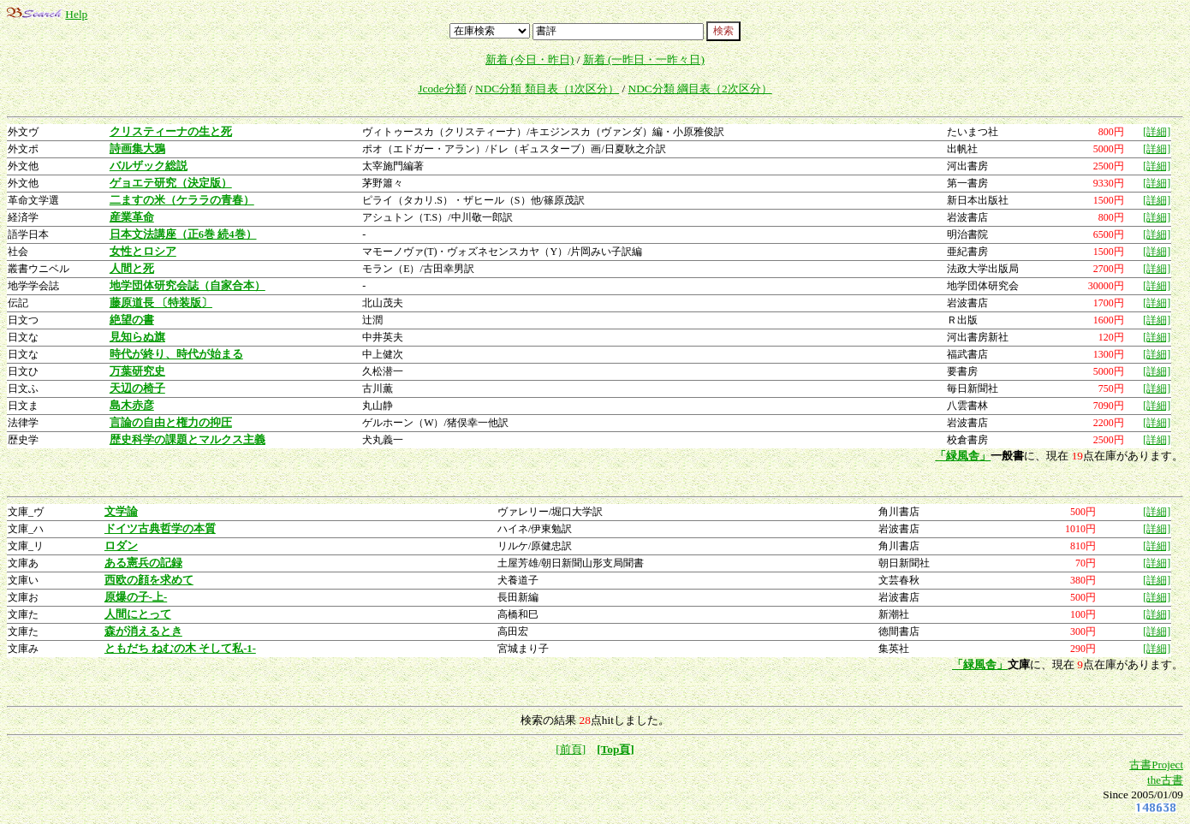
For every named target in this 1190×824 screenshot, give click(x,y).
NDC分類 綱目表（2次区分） (700, 88)
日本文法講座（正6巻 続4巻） (183, 234)
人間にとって (137, 614)
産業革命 (132, 217)
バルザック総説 (148, 166)
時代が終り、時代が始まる (176, 354)
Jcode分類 (442, 88)
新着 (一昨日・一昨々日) (644, 59)
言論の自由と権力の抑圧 (171, 423)
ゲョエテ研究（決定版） (171, 183)
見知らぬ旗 (137, 337)
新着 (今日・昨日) (529, 59)
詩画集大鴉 (137, 149)
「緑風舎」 (963, 455)
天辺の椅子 (137, 388)
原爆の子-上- (135, 597)
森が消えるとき (143, 631)
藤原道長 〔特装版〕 (161, 303)
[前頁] (571, 749)
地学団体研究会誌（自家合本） (187, 286)
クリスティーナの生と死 (171, 132)
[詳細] (1156, 132)
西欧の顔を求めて (148, 580)
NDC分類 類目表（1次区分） (547, 88)
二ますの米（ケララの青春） (182, 200)
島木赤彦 (132, 406)
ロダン (121, 546)
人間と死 (132, 269)
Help (76, 14)
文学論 (121, 512)
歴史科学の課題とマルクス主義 (187, 440)
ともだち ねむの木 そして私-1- (180, 649)
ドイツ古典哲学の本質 (160, 529)
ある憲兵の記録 (143, 563)
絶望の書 (132, 320)
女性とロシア (143, 252)
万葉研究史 (137, 371)
